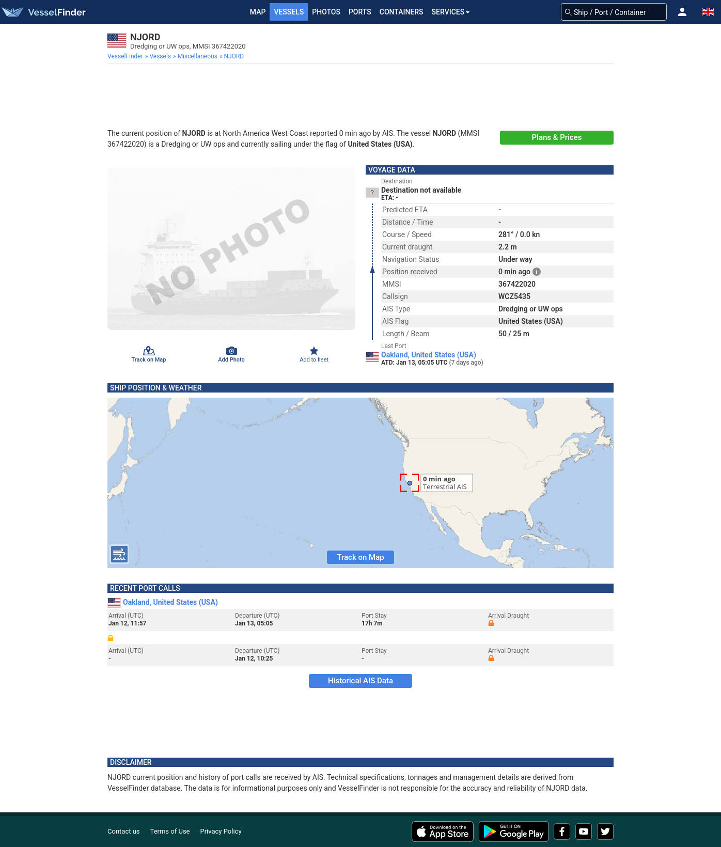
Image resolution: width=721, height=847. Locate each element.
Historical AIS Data (360, 680)
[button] (682, 12)
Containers (402, 12)
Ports (360, 12)
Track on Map (360, 557)
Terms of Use (170, 831)
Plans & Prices (557, 137)
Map (258, 12)
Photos (326, 12)
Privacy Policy (221, 831)
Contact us (123, 831)
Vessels (289, 12)
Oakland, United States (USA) (428, 355)
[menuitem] (126, 56)
